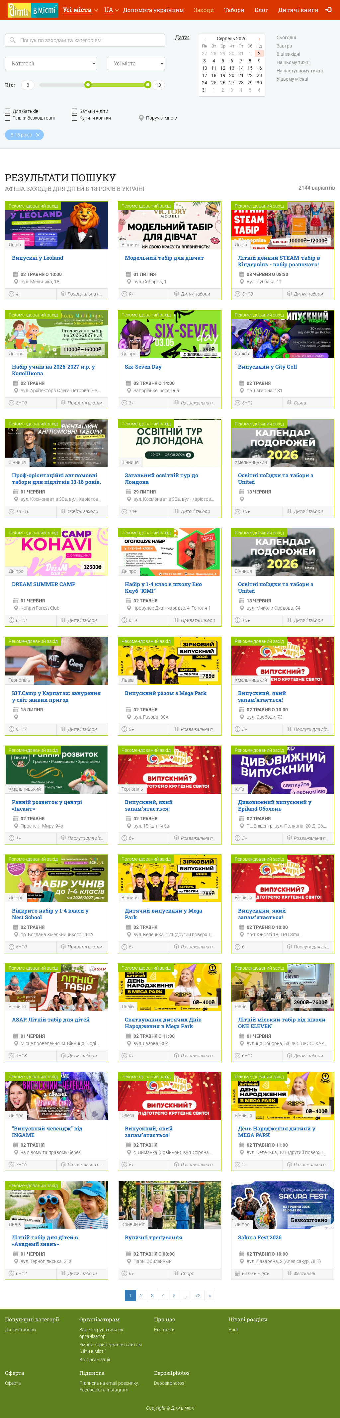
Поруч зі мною (157, 118)
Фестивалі (300, 1274)
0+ (128, 1056)
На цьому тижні (293, 63)
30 (259, 82)
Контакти (164, 1329)
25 (213, 82)
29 (250, 82)
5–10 (244, 294)
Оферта (13, 1383)
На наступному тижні (300, 71)
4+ (15, 294)
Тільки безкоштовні (30, 118)
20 (231, 75)
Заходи (204, 10)
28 (241, 82)
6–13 (18, 621)
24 (204, 82)
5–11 (244, 403)
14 (241, 68)
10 (204, 68)
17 (204, 75)
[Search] (85, 40)
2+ (241, 1165)
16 (259, 68)
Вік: (10, 84)
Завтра (284, 46)
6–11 (244, 1056)
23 (259, 75)
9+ (128, 294)
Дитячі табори (191, 294)
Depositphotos (169, 1383)
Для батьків (22, 111)
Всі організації (94, 1359)
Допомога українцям (153, 10)
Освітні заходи (79, 512)
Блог (261, 10)
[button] (80, 10)
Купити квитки (91, 118)
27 (231, 82)
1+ (15, 838)
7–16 (18, 1165)
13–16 (19, 512)
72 (198, 1295)
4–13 (18, 1056)
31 (204, 90)
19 (222, 75)
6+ (128, 838)
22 (250, 75)
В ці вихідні (288, 54)
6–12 (18, 1274)
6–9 (129, 621)
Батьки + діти (90, 111)
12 (222, 68)
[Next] (210, 1295)
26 (222, 82)
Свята (296, 403)
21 (241, 75)
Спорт (183, 1274)
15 (250, 68)
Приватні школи (81, 403)
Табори (234, 10)
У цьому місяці (292, 79)
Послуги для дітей (308, 730)
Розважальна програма (82, 294)
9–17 (18, 730)
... (185, 1295)
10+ (129, 512)
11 (213, 68)
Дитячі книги (298, 10)
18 (213, 75)
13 (231, 68)
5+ (128, 730)
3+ (128, 403)
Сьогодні (286, 38)
